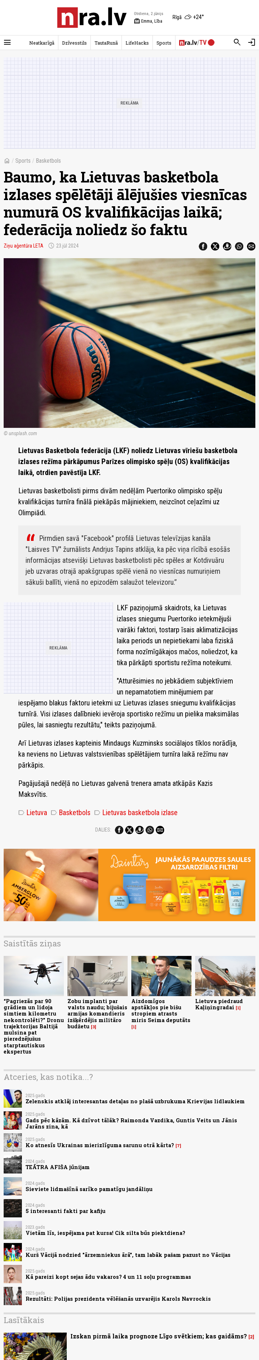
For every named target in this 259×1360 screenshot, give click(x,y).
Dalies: (103, 830)
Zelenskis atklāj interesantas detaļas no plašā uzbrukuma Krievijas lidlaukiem (135, 1101)
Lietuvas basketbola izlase (136, 812)
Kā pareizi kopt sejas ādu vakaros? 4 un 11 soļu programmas (108, 1276)
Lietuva (32, 812)
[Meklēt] (237, 42)
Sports (163, 43)
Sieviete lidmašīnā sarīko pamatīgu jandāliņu (89, 1189)
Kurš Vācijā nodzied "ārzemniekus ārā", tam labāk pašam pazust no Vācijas (128, 1254)
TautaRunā (106, 43)
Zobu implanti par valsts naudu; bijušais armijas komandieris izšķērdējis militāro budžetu (97, 1014)
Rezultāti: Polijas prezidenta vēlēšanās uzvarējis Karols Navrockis (118, 1298)
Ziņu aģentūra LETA (23, 246)
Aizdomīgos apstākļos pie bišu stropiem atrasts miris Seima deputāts (160, 1011)
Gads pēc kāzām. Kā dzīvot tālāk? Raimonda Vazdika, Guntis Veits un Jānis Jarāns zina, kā (131, 1123)
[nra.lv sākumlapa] (92, 17)
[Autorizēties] (251, 42)
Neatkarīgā (41, 43)
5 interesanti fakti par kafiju (65, 1211)
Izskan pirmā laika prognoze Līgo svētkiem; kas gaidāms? (158, 1336)
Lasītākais (24, 1320)
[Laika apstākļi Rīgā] (188, 18)
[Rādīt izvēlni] (7, 42)
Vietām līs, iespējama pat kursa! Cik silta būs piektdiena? (105, 1232)
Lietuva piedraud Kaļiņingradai (219, 1004)
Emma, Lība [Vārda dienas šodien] (148, 21)
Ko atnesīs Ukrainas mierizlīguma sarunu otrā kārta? (100, 1145)
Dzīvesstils (74, 43)
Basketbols (48, 160)
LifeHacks (137, 43)
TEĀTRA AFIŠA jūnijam (58, 1167)
